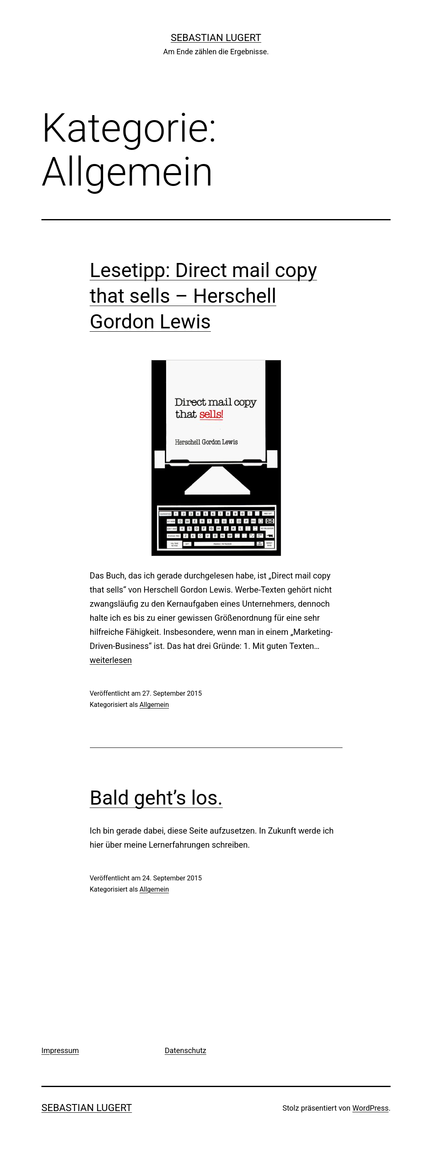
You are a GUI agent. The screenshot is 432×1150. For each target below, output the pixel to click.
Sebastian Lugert (216, 37)
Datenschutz (185, 1050)
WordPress (370, 1108)
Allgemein (154, 705)
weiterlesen (111, 660)
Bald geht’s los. (156, 798)
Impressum (60, 1050)
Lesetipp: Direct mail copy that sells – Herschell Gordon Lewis (203, 296)
